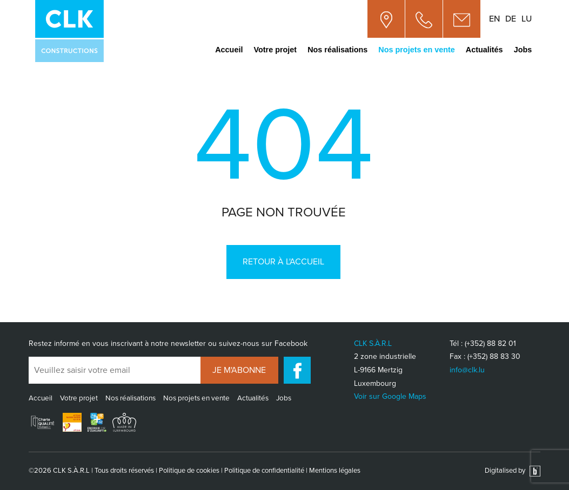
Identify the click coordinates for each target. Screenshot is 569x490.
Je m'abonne (239, 370)
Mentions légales (334, 470)
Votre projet (275, 49)
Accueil (229, 49)
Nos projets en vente (416, 49)
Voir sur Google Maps (390, 396)
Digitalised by (512, 470)
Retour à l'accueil (283, 261)
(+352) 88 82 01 (490, 343)
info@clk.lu (467, 370)
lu (526, 18)
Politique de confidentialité (264, 470)
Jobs (523, 49)
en (494, 18)
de (510, 18)
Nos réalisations (337, 49)
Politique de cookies (189, 470)
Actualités (484, 49)
